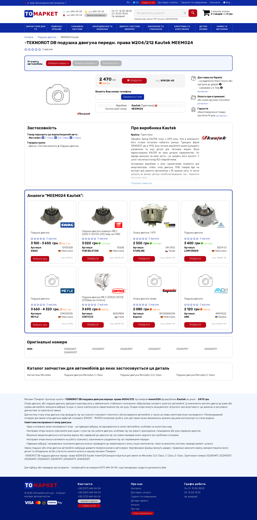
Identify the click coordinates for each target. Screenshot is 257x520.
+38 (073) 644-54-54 (89, 496)
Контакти (215, 2)
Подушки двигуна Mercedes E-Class (195, 375)
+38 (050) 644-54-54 (89, 492)
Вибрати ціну (40, 258)
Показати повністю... (142, 183)
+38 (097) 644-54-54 (89, 488)
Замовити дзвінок (89, 501)
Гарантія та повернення (194, 2)
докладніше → (204, 91)
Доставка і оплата (168, 2)
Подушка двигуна (40, 232)
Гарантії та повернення (143, 496)
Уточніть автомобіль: (35, 62)
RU (128, 2)
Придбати (134, 80)
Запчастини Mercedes (39, 375)
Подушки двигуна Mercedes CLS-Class (141, 375)
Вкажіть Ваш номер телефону (113, 91)
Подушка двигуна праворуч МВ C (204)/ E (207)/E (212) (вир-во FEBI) (101, 233)
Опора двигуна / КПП (144, 232)
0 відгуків (47, 49)
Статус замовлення (142, 513)
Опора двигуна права (144, 298)
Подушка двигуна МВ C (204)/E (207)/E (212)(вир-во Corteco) (103, 299)
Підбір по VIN (148, 2)
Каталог (135, 504)
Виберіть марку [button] (59, 63)
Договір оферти (139, 500)
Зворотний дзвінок (96, 15)
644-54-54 (72, 11)
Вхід (226, 2)
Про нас (135, 509)
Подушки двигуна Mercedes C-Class (83, 375)
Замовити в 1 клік (132, 97)
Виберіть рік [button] (111, 63)
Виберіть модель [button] (86, 63)
